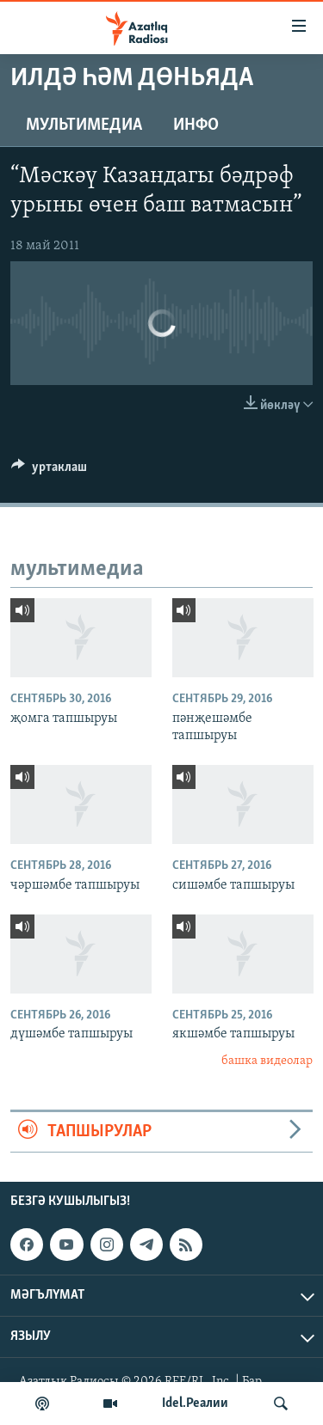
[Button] (49, 471)
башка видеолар (267, 1061)
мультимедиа (84, 125)
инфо (196, 125)
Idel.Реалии (195, 1403)
